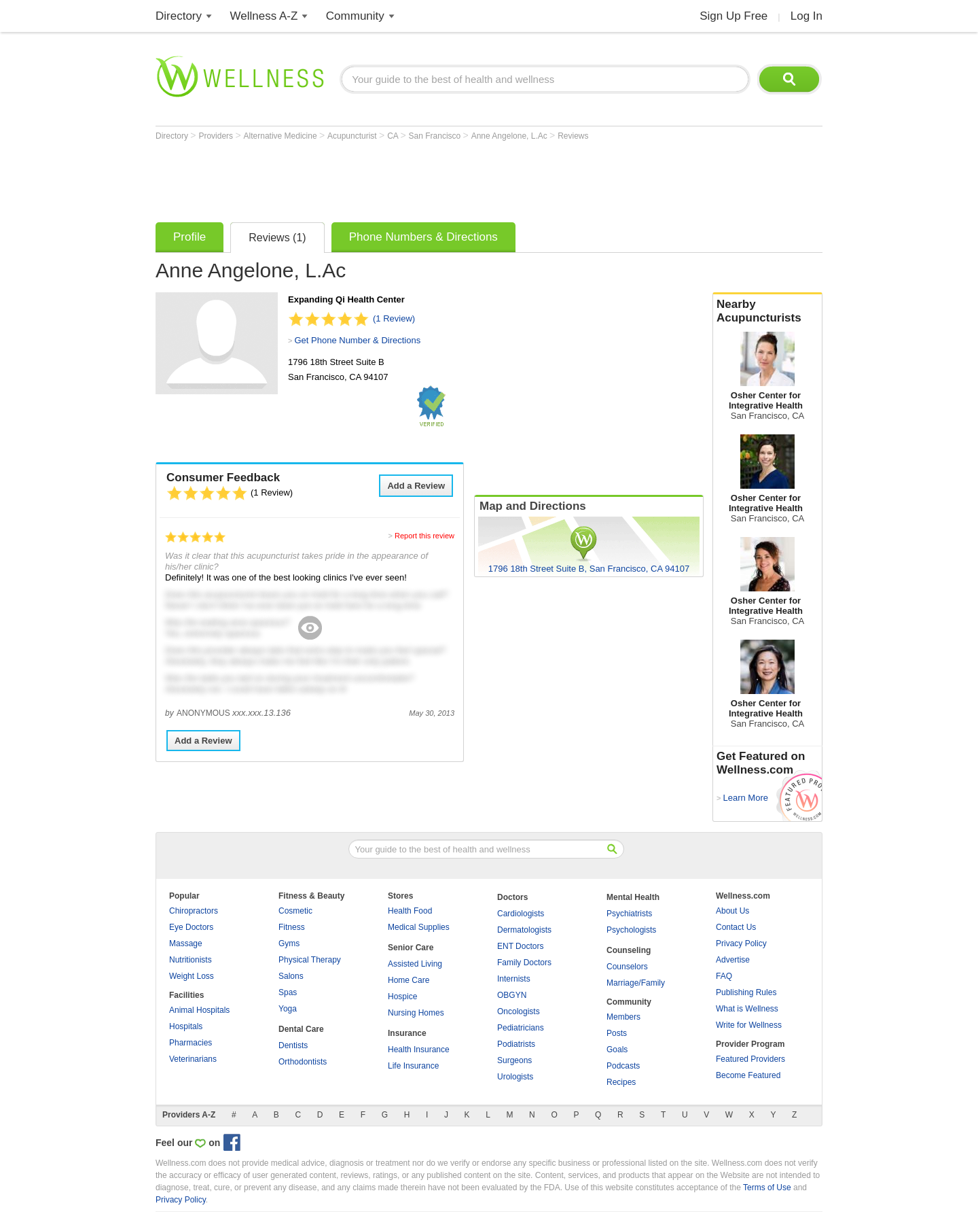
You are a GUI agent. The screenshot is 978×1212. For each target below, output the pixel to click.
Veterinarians (193, 1059)
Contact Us (736, 927)
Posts (616, 1033)
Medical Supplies (419, 927)
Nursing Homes (416, 1013)
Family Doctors (524, 962)
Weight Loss (191, 976)
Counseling (628, 950)
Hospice (402, 996)
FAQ (724, 976)
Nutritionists (190, 960)
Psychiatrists (629, 913)
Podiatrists (516, 1044)
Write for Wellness (749, 1025)
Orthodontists (302, 1062)
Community (355, 16)
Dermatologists (524, 930)
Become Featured (748, 1075)
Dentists (293, 1045)
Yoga (287, 1009)
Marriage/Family (635, 983)
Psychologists (631, 930)
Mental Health (632, 897)
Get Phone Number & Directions (357, 340)
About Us (732, 911)
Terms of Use (767, 1187)
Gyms (289, 943)
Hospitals (185, 1026)
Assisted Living (415, 964)
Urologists (515, 1076)
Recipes (621, 1082)
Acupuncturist (353, 136)
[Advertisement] (403, 178)
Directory (179, 16)
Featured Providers (750, 1059)
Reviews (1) (277, 237)
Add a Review (416, 486)
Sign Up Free (733, 16)
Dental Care (301, 1029)
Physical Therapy (309, 960)
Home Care (408, 980)
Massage (185, 943)
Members (623, 1017)
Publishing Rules (746, 992)
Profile (189, 236)
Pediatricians (520, 1028)
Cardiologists (520, 913)
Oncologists (518, 1011)
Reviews (573, 136)
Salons (291, 976)
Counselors (627, 966)
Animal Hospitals (199, 1010)
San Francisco (436, 136)
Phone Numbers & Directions (423, 236)
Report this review (424, 536)
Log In (806, 16)
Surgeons (514, 1060)
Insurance (407, 1033)
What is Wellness (747, 1009)
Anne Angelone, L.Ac (510, 136)
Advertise (733, 960)
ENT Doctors (520, 946)
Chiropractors (193, 911)
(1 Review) (394, 318)
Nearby (767, 311)
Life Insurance (413, 1066)
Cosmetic (295, 911)
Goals (617, 1049)
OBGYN (511, 995)
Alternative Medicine (281, 136)
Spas (287, 992)
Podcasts (623, 1066)
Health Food (410, 911)
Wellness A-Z (264, 16)
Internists (513, 979)
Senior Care (410, 947)
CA (393, 136)
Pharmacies (190, 1042)
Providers (216, 136)
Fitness (291, 927)
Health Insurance (419, 1049)
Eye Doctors (191, 927)
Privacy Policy (741, 943)
